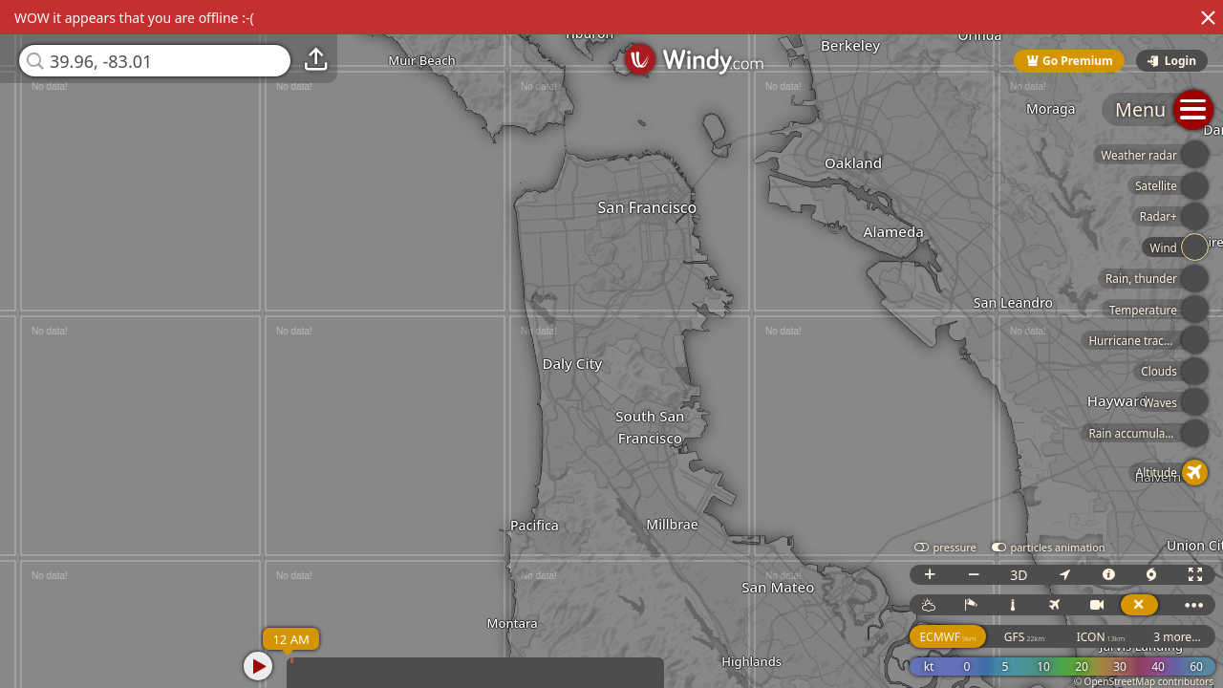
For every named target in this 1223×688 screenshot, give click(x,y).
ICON (1101, 637)
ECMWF (947, 637)
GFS (1024, 637)
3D (1018, 575)
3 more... (1177, 637)
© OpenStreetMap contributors (1143, 681)
